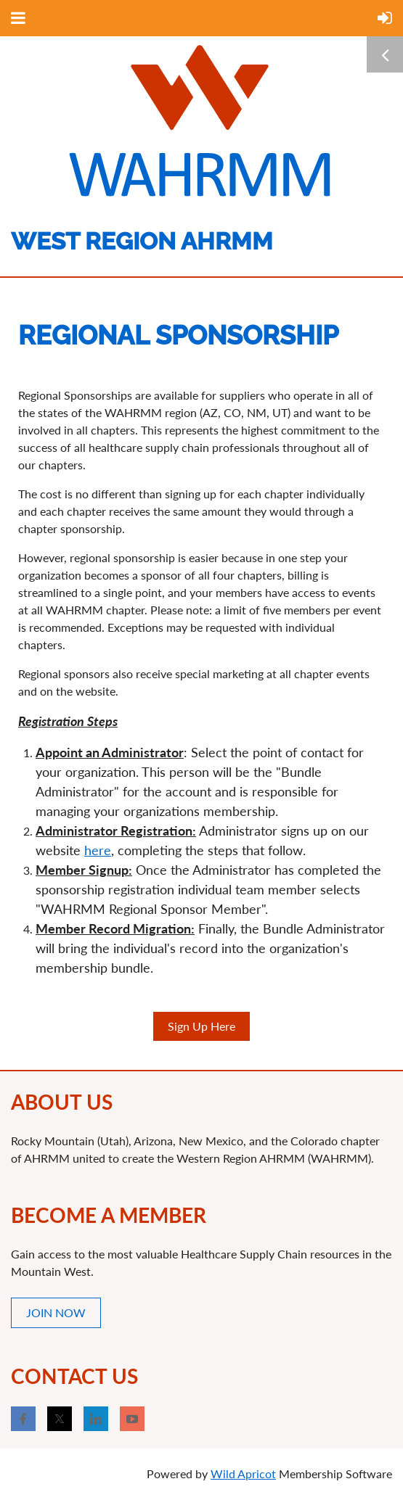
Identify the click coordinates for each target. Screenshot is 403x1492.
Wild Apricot (243, 1473)
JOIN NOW (56, 1312)
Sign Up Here (201, 1026)
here (97, 850)
